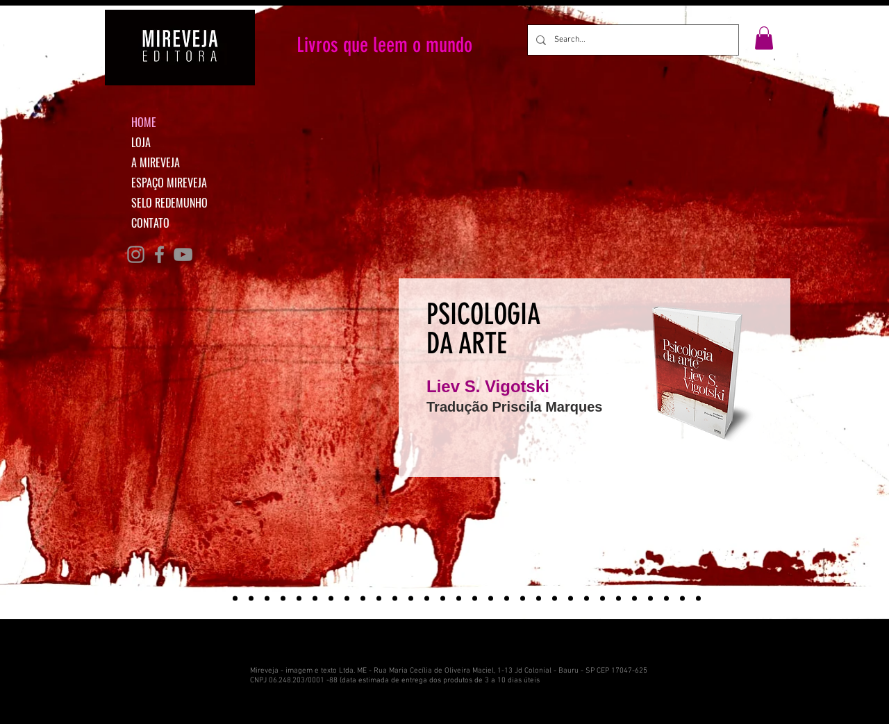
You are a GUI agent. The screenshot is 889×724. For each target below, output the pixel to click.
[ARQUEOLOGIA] (426, 598)
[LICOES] (299, 598)
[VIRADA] (410, 598)
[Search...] (631, 40)
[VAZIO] (650, 598)
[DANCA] (362, 598)
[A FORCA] (506, 598)
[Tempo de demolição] (235, 598)
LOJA (141, 142)
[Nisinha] (315, 598)
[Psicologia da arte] (219, 598)
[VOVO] (602, 598)
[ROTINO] (682, 598)
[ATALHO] (634, 598)
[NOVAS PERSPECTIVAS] (346, 598)
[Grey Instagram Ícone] (135, 254)
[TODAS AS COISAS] (378, 598)
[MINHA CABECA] (331, 598)
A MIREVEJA (155, 162)
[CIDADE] (538, 598)
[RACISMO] (442, 598)
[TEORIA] (474, 598)
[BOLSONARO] (522, 598)
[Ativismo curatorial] (251, 598)
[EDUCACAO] (554, 598)
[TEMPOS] (618, 598)
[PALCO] (570, 598)
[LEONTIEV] (586, 598)
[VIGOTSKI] (458, 598)
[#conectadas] (283, 598)
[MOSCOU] (490, 598)
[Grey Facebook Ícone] (159, 254)
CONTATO (150, 222)
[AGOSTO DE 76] (394, 598)
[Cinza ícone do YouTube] (183, 254)
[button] (764, 37)
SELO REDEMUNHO (169, 202)
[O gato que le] (267, 598)
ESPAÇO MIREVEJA (169, 182)
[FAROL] (666, 598)
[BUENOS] (698, 598)
